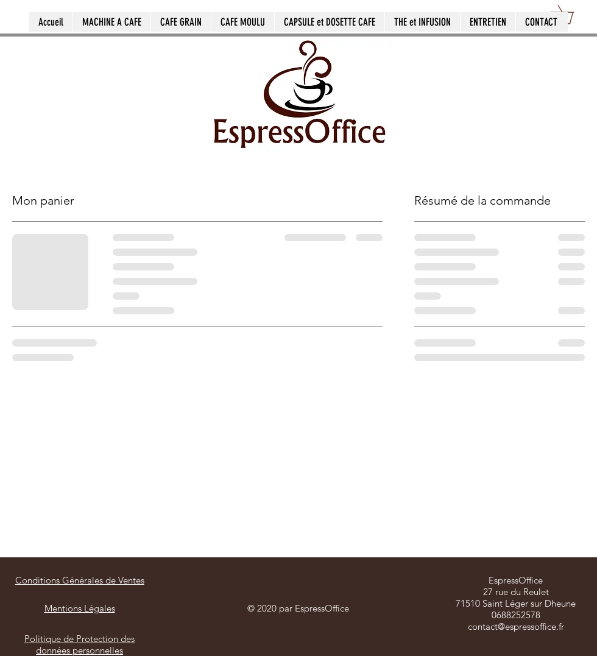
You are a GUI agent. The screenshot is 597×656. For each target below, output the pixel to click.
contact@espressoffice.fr (516, 626)
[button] (571, 14)
